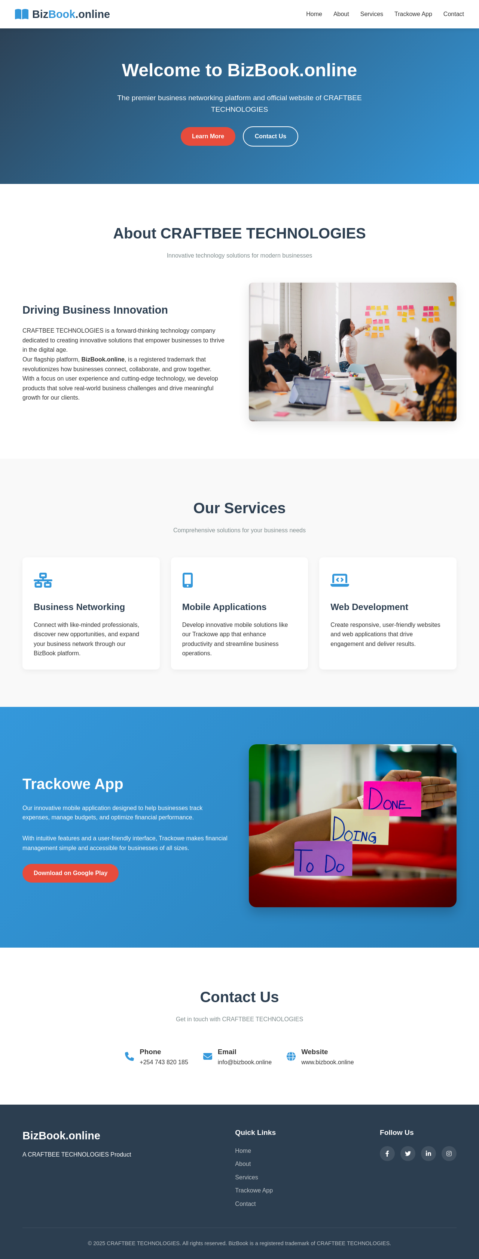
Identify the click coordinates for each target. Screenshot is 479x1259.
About (341, 14)
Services (371, 14)
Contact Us (270, 136)
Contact (453, 14)
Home (314, 14)
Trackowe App (413, 14)
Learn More (208, 136)
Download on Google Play (70, 873)
